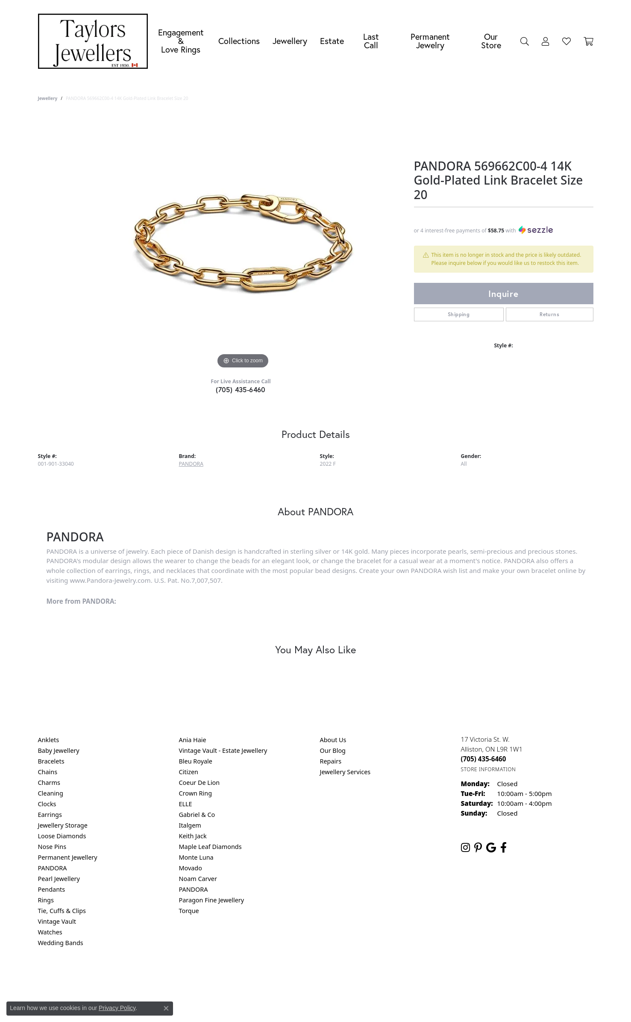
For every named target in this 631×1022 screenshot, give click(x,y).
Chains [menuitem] (48, 772)
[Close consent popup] (166, 1008)
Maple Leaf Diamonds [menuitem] (210, 847)
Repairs (331, 761)
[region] (243, 243)
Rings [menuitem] (46, 900)
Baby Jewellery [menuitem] (58, 750)
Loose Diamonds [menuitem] (62, 836)
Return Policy (231, 977)
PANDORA (191, 463)
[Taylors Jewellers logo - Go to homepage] (95, 41)
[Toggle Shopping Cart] (588, 41)
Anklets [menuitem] (48, 740)
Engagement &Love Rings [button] (181, 40)
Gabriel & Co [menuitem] (197, 815)
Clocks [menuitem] (47, 804)
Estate (332, 41)
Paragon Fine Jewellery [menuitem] (211, 900)
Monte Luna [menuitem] (196, 857)
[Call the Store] (483, 759)
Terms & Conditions (324, 977)
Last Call (371, 41)
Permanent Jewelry (430, 41)
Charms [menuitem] (49, 782)
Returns (549, 314)
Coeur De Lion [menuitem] (199, 782)
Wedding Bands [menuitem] (60, 943)
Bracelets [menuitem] (51, 761)
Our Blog (333, 750)
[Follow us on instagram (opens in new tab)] (465, 848)
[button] (524, 41)
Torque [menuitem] (189, 911)
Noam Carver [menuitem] (198, 879)
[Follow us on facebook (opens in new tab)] (503, 848)
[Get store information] (488, 769)
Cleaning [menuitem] (50, 793)
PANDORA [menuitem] (52, 868)
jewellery (48, 98)
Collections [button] (239, 41)
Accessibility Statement (387, 977)
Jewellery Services (345, 772)
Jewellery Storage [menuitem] (63, 825)
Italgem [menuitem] (190, 825)
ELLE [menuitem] (185, 804)
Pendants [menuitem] (51, 889)
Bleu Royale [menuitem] (195, 761)
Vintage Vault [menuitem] (57, 921)
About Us (333, 740)
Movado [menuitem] (190, 868)
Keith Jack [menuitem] (193, 836)
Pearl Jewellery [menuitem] (59, 879)
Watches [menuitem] (50, 932)
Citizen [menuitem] (189, 772)
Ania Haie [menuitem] (192, 740)
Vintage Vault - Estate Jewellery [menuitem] (223, 750)
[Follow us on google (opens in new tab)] (491, 848)
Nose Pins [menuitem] (52, 847)
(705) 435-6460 (241, 389)
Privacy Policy (273, 977)
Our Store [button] (491, 41)
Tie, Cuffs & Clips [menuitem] (62, 911)
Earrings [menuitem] (50, 815)
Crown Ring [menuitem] (195, 793)
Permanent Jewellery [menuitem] (67, 857)
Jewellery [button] (290, 41)
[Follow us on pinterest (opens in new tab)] (478, 848)
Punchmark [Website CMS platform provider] (331, 1005)
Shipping (459, 314)
